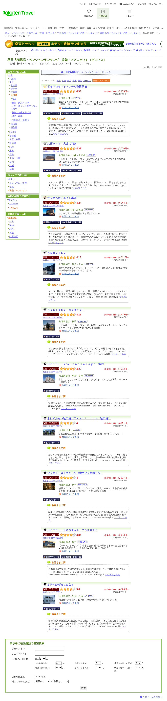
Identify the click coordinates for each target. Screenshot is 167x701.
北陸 (11, 147)
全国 (10, 75)
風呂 (80, 80)
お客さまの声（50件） (53, 426)
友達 (11, 232)
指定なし (12, 179)
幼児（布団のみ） (82, 668)
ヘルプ (83, 4)
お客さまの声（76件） (53, 481)
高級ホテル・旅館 (18, 183)
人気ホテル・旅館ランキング (41, 33)
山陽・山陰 (14, 158)
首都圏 (12, 135)
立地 (64, 80)
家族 (11, 225)
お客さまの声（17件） (53, 317)
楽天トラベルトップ (14, 33)
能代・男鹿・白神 (20, 102)
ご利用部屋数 (18, 676)
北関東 (12, 132)
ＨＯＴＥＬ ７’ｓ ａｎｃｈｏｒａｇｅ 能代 (75, 364)
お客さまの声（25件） (53, 372)
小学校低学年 (80, 663)
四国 (11, 162)
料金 (21, 681)
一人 (11, 221)
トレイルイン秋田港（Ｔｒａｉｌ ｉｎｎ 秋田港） (79, 418)
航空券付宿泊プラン (92, 113)
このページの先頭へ (152, 697)
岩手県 (14, 89)
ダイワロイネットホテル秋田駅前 (67, 86)
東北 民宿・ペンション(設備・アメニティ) (120, 33)
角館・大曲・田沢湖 (21, 112)
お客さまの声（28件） (53, 260)
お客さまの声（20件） (53, 592)
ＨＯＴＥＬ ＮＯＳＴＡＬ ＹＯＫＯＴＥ (72, 530)
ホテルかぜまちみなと (60, 584)
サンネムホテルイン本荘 (61, 198)
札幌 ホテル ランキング (44, 50)
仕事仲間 (13, 236)
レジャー (13, 203)
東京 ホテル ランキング (71, 50)
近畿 (11, 154)
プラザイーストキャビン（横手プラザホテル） (75, 473)
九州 (11, 165)
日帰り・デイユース (71, 113)
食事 (75, 80)
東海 (11, 150)
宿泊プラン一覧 (53, 113)
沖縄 (11, 169)
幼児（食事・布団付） (124, 663)
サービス (87, 80)
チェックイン (18, 648)
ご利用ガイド (95, 4)
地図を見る (76, 98)
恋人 (11, 229)
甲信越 (12, 143)
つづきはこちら (60, 133)
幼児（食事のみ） (43, 668)
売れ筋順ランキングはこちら (142, 44)
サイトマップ (110, 4)
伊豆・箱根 (14, 139)
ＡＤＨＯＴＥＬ (56, 252)
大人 (37, 659)
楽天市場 (142, 4)
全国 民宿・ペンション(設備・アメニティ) (77, 33)
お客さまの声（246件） (53, 151)
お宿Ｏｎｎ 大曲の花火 (61, 143)
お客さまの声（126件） (53, 206)
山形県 (14, 124)
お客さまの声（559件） (53, 94)
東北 (11, 82)
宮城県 (14, 92)
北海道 (12, 79)
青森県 (14, 85)
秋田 (14, 99)
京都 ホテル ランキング (123, 50)
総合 (59, 80)
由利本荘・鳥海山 (20, 120)
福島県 (14, 127)
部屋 (69, 80)
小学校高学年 (41, 663)
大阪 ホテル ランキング (149, 50)
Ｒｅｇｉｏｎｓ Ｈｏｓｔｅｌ (65, 309)
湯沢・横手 (17, 116)
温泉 (11, 186)
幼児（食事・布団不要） (123, 669)
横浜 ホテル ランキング (97, 50)
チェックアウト (19, 654)
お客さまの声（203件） (53, 538)
